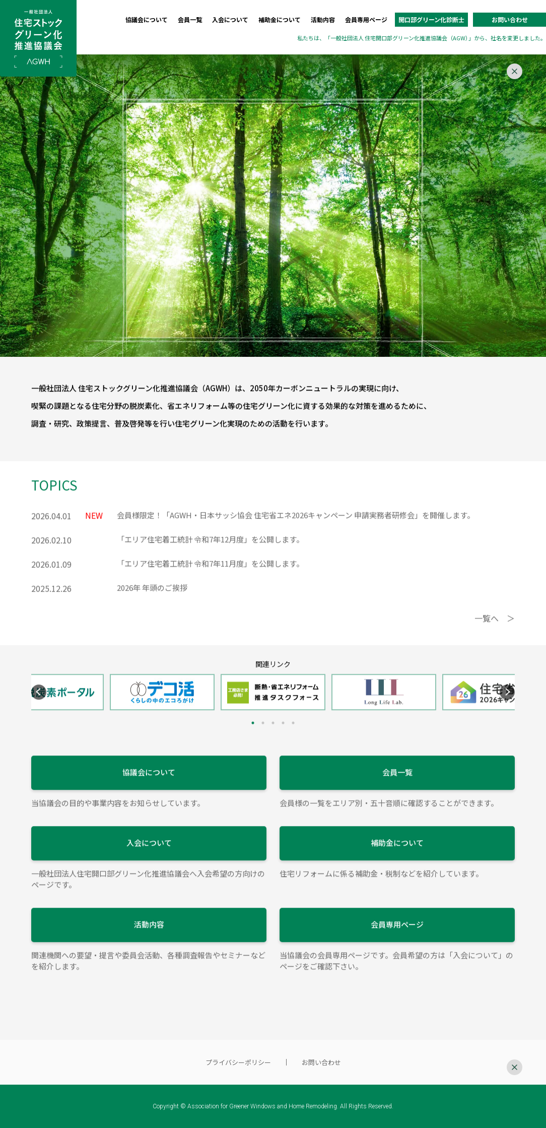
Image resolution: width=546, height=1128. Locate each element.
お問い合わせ (510, 19)
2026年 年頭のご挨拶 (152, 602)
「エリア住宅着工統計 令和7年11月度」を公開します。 (210, 578)
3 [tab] (273, 738)
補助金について (279, 19)
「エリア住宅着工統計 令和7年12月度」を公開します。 (210, 554)
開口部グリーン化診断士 (431, 19)
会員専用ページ (366, 19)
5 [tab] (293, 738)
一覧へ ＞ (494, 633)
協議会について (146, 19)
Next (507, 707)
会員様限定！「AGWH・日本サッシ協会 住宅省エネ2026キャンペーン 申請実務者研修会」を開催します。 (295, 530)
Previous (38, 707)
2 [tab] (263, 738)
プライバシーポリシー (238, 1062)
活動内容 (323, 19)
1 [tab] (253, 738)
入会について (230, 19)
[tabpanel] (273, 707)
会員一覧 (190, 19)
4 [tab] (283, 738)
